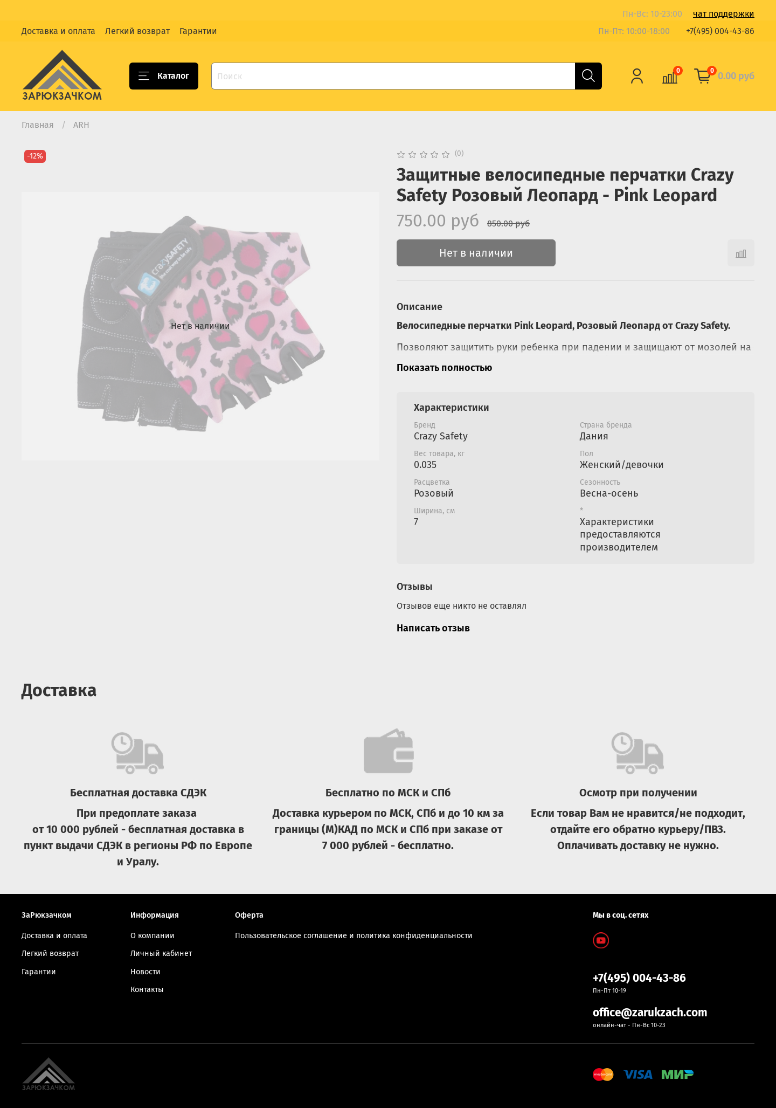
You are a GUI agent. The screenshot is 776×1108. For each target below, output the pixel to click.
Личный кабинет (161, 953)
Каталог (163, 76)
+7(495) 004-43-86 (720, 31)
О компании (152, 935)
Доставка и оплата (58, 31)
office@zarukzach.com (650, 1013)
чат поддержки (723, 14)
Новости (145, 971)
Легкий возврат (137, 31)
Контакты (147, 989)
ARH (81, 125)
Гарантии (198, 31)
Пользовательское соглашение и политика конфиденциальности (354, 935)
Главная (38, 125)
